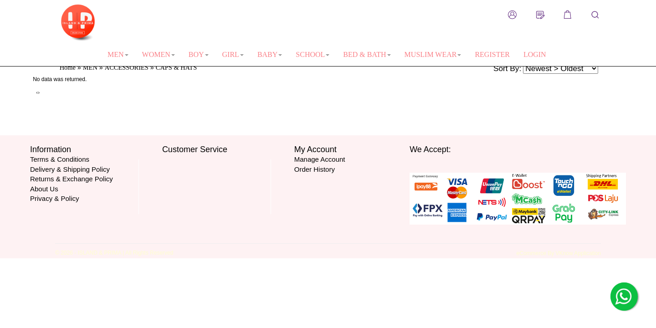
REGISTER (492, 54)
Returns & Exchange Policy (71, 179)
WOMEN (158, 54)
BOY (199, 54)
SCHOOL (312, 54)
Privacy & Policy (54, 198)
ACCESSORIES (127, 67)
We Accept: (430, 149)
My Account (315, 149)
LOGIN (534, 54)
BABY (269, 54)
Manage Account (319, 159)
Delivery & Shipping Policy (70, 169)
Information (50, 149)
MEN (118, 54)
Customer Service (194, 149)
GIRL (233, 54)
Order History (314, 169)
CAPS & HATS (176, 67)
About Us (44, 189)
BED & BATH (366, 54)
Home (68, 67)
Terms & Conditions (59, 159)
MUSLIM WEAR (433, 54)
